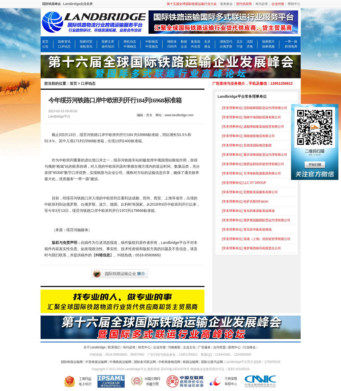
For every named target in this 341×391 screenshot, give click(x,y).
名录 (207, 41)
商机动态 (130, 41)
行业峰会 (249, 347)
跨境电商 (291, 46)
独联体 (172, 41)
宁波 (239, 46)
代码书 (172, 46)
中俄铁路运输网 (120, 362)
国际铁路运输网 (72, 362)
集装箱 (195, 41)
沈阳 (250, 41)
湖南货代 (226, 41)
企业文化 (189, 347)
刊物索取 (174, 347)
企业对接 (159, 347)
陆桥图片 (268, 41)
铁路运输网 (190, 362)
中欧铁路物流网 (169, 362)
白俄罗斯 (226, 46)
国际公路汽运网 (212, 362)
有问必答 (261, 4)
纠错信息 (102, 255)
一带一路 (291, 41)
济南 (250, 46)
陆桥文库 (108, 41)
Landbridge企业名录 (78, 4)
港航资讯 (86, 46)
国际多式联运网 (145, 362)
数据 (184, 41)
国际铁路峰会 (51, 4)
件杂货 (195, 46)
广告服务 (204, 347)
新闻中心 (234, 347)
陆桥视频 (268, 46)
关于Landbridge (94, 347)
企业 (184, 46)
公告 (45, 46)
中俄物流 (130, 46)
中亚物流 (151, 46)
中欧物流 (151, 41)
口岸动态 (64, 46)
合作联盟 (219, 347)
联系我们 (114, 347)
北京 (239, 41)
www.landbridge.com (179, 115)
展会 (207, 46)
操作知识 (108, 46)
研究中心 (144, 347)
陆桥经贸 (86, 41)
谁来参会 (226, 4)
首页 (45, 41)
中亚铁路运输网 (96, 362)
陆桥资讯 (64, 41)
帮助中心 (294, 4)
